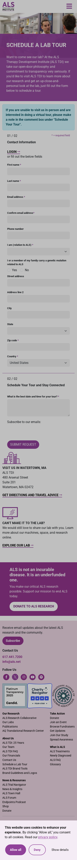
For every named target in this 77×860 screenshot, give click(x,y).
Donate (54, 718)
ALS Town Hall (11, 793)
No (27, 270)
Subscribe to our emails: (24, 422)
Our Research (10, 713)
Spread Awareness (61, 739)
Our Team (8, 747)
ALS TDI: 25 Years (13, 743)
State (10, 324)
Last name (14, 180)
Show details (60, 850)
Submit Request (23, 444)
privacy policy (47, 837)
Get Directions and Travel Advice (32, 495)
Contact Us (9, 760)
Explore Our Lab (17, 545)
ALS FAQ (55, 760)
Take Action (57, 713)
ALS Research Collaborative (19, 718)
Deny (37, 850)
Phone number (15, 228)
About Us (8, 738)
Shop (5, 806)
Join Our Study (59, 735)
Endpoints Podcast (14, 802)
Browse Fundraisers (62, 726)
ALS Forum (9, 797)
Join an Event (58, 722)
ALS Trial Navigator (14, 784)
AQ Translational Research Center (23, 731)
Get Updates (57, 731)
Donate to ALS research (33, 606)
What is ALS (57, 747)
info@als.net (11, 662)
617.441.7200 (12, 657)
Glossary (55, 764)
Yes (14, 270)
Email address (16, 196)
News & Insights (12, 789)
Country (12, 356)
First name (14, 164)
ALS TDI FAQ (10, 751)
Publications (10, 726)
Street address (15, 276)
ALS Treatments (60, 751)
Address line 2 (15, 292)
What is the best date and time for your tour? (33, 396)
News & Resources (14, 780)
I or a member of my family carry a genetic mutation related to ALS (36, 262)
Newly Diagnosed (60, 755)
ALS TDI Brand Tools (14, 768)
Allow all (15, 850)
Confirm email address (20, 212)
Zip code (13, 340)
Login (13, 152)
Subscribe (13, 641)
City (9, 308)
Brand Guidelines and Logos (19, 773)
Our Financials (11, 755)
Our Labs (8, 722)
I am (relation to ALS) (20, 244)
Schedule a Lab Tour (14, 764)
